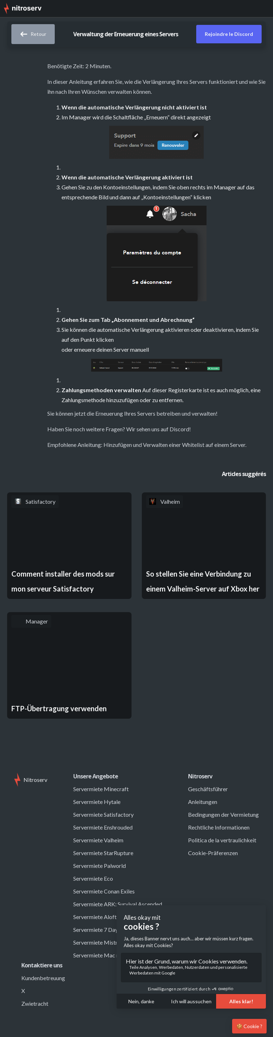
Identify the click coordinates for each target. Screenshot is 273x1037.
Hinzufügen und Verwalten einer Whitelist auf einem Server (174, 444)
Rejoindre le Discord (229, 34)
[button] (262, 8)
